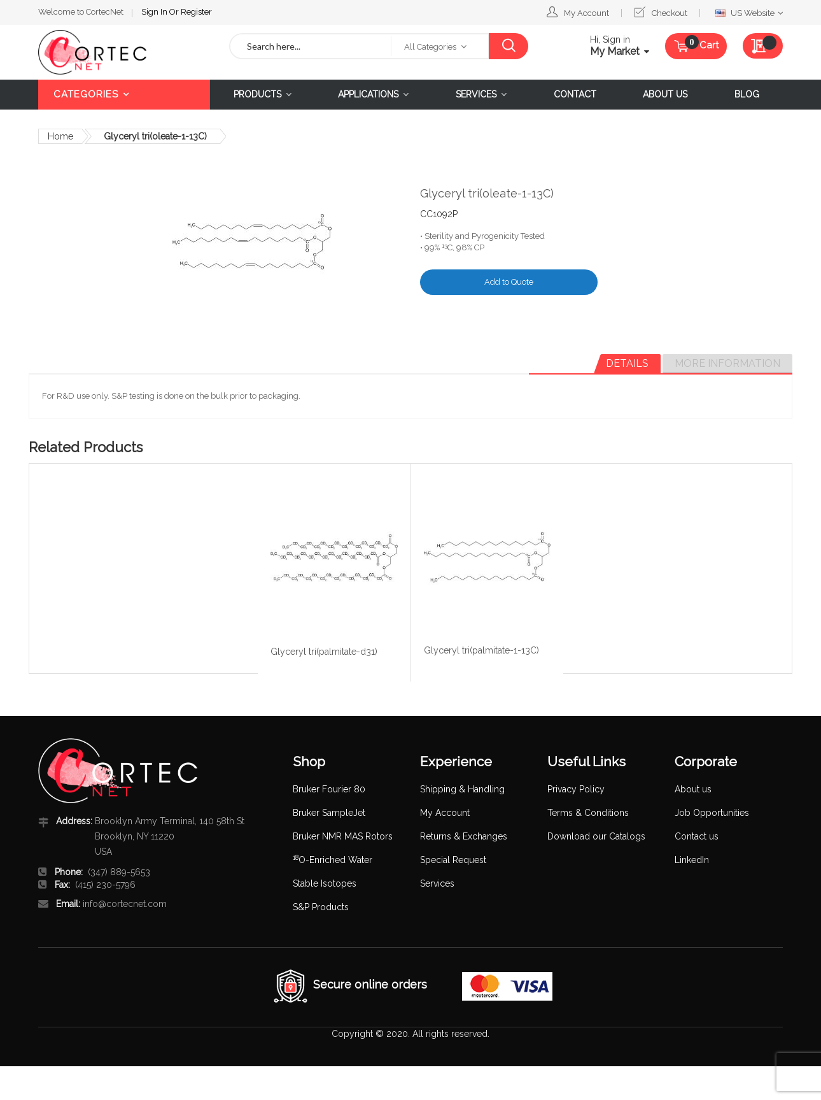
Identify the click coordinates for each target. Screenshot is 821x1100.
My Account (586, 13)
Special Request (453, 860)
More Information (727, 363)
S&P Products (321, 907)
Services (437, 883)
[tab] (627, 363)
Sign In (155, 12)
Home (60, 136)
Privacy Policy (576, 789)
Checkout (669, 13)
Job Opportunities (712, 813)
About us (693, 789)
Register (196, 12)
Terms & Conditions (588, 813)
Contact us (697, 836)
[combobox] (310, 46)
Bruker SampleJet (329, 813)
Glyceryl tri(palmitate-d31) (323, 651)
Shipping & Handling (462, 789)
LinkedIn (692, 860)
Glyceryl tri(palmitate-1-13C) (481, 650)
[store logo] (124, 52)
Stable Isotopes (324, 883)
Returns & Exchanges (463, 836)
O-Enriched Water (332, 860)
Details (627, 363)
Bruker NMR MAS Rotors (343, 836)
